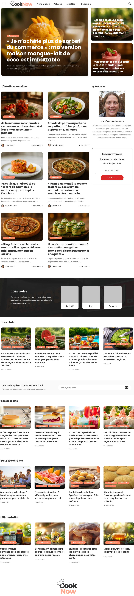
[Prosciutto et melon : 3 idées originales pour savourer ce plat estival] (50, 477)
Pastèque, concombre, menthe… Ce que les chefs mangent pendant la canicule (49, 358)
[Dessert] (113, 297)
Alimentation (9, 542)
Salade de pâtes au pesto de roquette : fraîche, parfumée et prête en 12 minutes (67, 126)
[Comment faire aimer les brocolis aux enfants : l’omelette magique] (118, 338)
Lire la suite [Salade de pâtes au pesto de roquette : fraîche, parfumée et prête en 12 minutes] (84, 145)
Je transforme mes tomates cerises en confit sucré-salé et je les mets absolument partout (21, 128)
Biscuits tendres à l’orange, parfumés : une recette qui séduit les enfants (117, 497)
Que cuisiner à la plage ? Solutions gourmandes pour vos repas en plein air (14, 495)
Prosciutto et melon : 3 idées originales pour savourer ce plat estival (48, 495)
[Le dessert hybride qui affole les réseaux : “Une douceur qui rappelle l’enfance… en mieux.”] (50, 417)
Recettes (12, 36)
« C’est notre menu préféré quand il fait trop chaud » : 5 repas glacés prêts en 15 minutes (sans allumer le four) (83, 359)
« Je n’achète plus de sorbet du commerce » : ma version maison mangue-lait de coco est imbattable (44, 50)
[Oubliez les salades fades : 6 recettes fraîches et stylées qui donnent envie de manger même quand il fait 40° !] (16, 338)
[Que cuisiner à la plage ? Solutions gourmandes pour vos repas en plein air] (15, 477)
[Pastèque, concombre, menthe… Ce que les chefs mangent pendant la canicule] (50, 338)
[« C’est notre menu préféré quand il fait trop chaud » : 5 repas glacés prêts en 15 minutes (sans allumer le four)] (84, 338)
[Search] (129, 4)
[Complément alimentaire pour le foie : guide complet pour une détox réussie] (50, 533)
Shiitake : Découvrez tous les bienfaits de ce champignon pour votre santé (83, 553)
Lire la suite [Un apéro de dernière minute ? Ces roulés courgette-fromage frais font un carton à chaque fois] (84, 266)
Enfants (123, 344)
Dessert (20, 426)
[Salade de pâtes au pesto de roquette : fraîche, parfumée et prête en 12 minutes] (68, 106)
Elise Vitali (9, 145)
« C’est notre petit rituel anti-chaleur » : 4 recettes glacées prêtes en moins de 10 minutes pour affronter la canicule (84, 438)
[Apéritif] (70, 297)
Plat (7, 347)
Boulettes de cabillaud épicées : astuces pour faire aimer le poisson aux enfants (84, 497)
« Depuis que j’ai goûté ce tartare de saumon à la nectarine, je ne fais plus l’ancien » (18, 188)
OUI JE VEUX (112, 178)
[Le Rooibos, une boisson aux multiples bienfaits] (119, 533)
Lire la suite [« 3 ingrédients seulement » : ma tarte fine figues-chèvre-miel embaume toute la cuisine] (37, 266)
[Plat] (91, 297)
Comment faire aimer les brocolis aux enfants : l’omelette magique (117, 356)
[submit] (126, 387)
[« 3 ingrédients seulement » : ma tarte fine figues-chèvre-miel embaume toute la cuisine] (22, 227)
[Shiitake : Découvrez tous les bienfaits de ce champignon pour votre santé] (84, 533)
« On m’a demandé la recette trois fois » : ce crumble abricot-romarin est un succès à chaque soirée (67, 188)
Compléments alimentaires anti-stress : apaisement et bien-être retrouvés (14, 553)
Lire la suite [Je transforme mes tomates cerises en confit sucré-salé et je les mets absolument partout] (37, 145)
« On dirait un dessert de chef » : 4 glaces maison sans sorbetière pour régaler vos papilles (117, 437)
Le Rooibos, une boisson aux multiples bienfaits (117, 550)
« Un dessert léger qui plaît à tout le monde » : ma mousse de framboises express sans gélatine (111, 66)
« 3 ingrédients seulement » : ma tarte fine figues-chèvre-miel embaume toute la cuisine (21, 249)
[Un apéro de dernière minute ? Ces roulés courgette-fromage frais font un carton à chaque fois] (68, 227)
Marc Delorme (57, 145)
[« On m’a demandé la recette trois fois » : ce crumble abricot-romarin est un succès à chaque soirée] (68, 166)
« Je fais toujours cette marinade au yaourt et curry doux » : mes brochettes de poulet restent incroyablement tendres (109, 28)
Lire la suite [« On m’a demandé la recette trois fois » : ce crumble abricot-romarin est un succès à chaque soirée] (84, 206)
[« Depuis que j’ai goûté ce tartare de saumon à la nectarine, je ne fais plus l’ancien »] (22, 166)
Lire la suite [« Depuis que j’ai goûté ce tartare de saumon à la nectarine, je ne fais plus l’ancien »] (37, 206)
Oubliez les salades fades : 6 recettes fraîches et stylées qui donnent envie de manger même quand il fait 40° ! (16, 359)
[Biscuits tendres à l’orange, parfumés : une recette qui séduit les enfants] (119, 477)
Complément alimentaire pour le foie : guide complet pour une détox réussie (50, 551)
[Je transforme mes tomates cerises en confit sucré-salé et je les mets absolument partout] (22, 106)
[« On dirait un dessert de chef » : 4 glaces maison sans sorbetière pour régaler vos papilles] (119, 417)
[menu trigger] (6, 4)
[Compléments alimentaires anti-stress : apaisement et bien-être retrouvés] (15, 533)
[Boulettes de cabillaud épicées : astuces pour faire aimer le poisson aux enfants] (84, 477)
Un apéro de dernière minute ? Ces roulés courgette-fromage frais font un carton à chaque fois (68, 249)
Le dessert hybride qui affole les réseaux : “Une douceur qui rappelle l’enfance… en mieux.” (48, 437)
